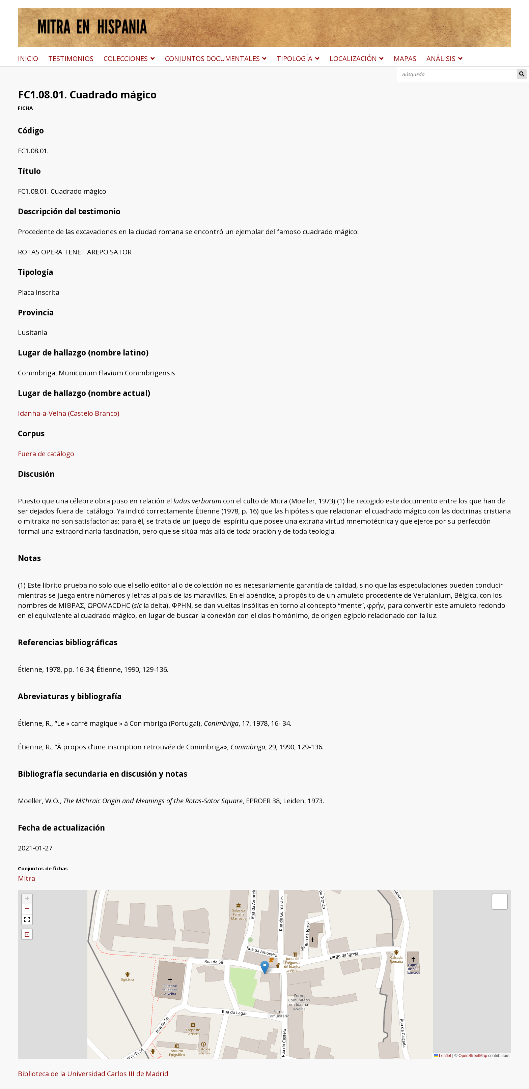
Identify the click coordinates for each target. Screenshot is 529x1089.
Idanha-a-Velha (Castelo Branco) (68, 413)
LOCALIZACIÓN (353, 58)
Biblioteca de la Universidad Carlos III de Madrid (93, 1073)
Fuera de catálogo (46, 453)
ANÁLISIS (440, 58)
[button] (264, 967)
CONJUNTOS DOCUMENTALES (212, 58)
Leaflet (442, 1055)
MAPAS (405, 58)
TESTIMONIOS (70, 58)
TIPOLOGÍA (294, 58)
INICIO (28, 58)
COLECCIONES (126, 58)
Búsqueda (522, 74)
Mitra (26, 878)
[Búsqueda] (458, 74)
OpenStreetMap (472, 1055)
